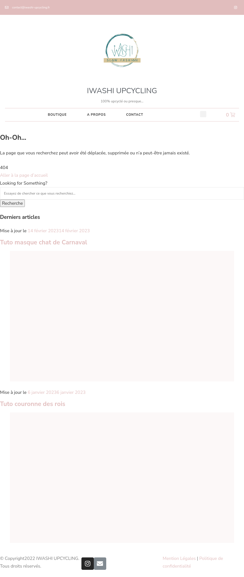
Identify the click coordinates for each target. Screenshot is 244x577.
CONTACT (134, 115)
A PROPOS (96, 115)
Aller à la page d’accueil (24, 175)
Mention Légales (179, 558)
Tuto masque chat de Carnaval (43, 242)
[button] (203, 114)
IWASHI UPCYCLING (122, 91)
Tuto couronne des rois (32, 404)
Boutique (57, 115)
